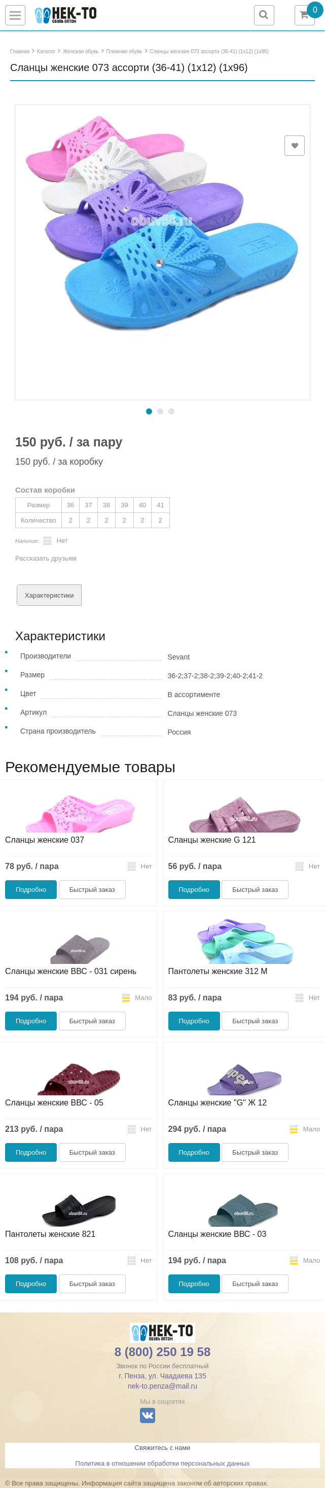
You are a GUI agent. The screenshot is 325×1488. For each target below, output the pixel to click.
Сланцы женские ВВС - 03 (217, 1234)
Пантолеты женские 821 (50, 1234)
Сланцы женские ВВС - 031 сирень (70, 971)
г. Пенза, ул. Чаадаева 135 (162, 1376)
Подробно (31, 889)
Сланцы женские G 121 (212, 840)
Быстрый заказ (92, 889)
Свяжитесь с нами (163, 1447)
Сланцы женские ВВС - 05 (54, 1102)
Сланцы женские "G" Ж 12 (217, 1102)
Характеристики (49, 595)
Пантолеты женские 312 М (218, 971)
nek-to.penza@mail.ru (162, 1386)
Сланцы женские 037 (44, 840)
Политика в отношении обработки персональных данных (163, 1463)
